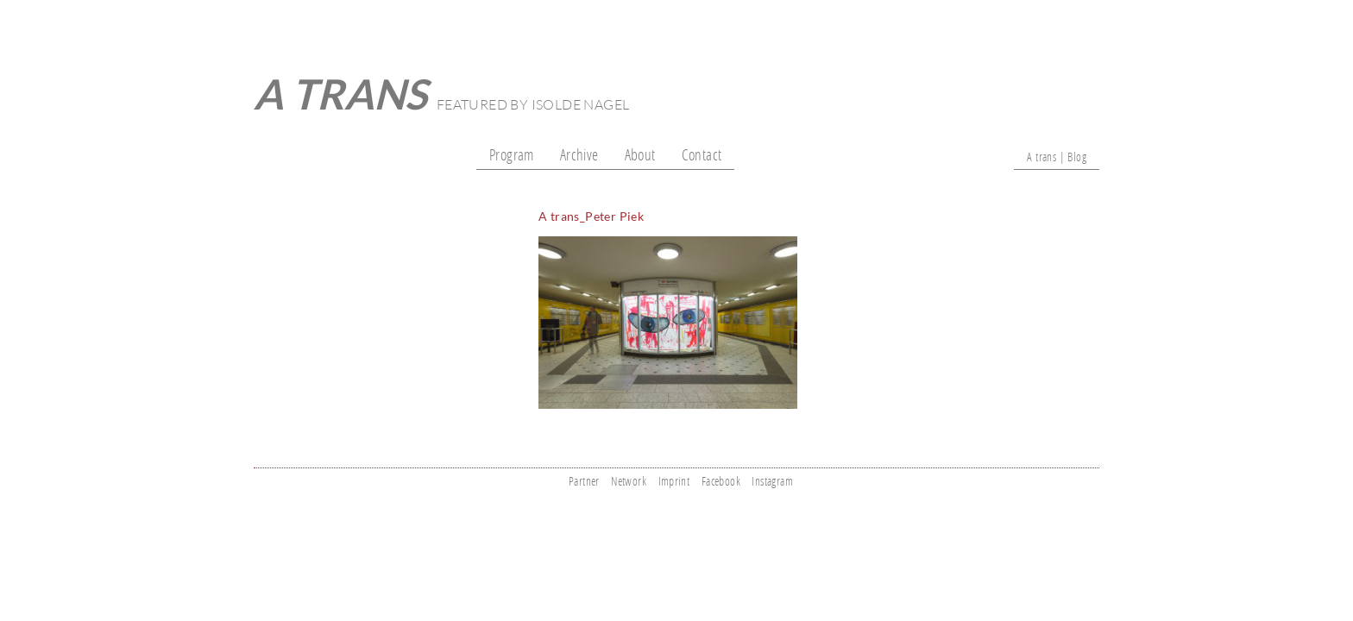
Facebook (721, 481)
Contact (702, 154)
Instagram (772, 481)
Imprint (674, 481)
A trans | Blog (1056, 156)
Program (511, 154)
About (640, 154)
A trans (341, 93)
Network (628, 481)
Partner (584, 481)
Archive (579, 154)
